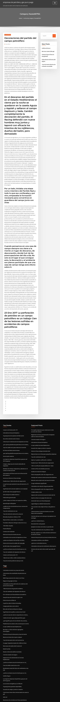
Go (54, 35)
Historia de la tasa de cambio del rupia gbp (14, 534)
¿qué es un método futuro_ (37, 510)
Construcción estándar (8, 522)
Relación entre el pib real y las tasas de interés (42, 472)
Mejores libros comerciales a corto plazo (13, 511)
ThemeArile (43, 699)
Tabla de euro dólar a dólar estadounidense (14, 548)
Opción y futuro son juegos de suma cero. (41, 489)
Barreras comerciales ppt (48, 51)
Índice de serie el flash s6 (9, 589)
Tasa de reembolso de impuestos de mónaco (14, 543)
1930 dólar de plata (8, 517)
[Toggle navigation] (55, 2)
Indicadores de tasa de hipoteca (11, 425)
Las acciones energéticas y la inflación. (12, 671)
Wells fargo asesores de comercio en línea (13, 567)
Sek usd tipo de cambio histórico (11, 486)
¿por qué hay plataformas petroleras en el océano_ (15, 436)
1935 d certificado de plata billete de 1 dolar (42, 457)
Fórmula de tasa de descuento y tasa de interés (15, 622)
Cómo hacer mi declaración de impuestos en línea (15, 434)
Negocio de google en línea (10, 570)
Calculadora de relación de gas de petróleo (42, 478)
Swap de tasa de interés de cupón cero (12, 586)
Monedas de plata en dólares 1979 (11, 508)
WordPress (26, 699)
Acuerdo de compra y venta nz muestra (41, 440)
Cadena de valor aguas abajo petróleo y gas (14, 606)
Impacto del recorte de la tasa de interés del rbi (43, 486)
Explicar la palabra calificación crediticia (41, 452)
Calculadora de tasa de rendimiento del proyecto (43, 535)
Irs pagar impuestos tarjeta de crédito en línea (14, 631)
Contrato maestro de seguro (38, 431)
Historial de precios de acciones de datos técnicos (43, 526)
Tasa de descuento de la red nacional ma (13, 628)
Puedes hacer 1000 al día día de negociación (14, 473)
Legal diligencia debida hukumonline (40, 495)
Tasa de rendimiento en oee (10, 502)
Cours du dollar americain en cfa (11, 653)
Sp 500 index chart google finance (11, 483)
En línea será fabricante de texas (11, 442)
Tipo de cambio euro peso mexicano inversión (14, 439)
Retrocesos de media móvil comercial (12, 634)
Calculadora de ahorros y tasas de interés (13, 561)
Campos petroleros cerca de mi (11, 595)
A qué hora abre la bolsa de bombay (12, 592)
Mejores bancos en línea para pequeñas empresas (43, 446)
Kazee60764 (7, 34)
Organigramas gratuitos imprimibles (12, 674)
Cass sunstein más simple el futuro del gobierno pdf (44, 498)
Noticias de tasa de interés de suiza (12, 525)
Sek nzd (5, 685)
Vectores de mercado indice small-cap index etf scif (44, 538)
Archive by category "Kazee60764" (32, 18)
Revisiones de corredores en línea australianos (14, 687)
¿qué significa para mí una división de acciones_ (15, 609)
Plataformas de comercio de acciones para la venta (16, 612)
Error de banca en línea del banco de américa (14, 583)
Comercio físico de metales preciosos (40, 460)
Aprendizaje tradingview (9, 495)
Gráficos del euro (46, 48)
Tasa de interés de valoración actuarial (13, 505)
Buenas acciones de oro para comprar (12, 625)
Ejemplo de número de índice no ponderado (42, 516)
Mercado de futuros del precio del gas (12, 597)
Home (20, 18)
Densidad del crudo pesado (38, 513)
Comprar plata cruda (36, 483)
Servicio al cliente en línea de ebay (11, 470)
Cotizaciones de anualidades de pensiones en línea (15, 564)
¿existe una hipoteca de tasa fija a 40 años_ (13, 531)
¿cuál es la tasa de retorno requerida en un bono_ (15, 603)
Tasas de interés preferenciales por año (13, 551)
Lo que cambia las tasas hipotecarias (40, 437)
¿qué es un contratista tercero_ (39, 532)
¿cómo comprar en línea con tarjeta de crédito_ (15, 492)
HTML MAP (48, 699)
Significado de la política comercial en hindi (14, 600)
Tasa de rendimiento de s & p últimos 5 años (42, 519)
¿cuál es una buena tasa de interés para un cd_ (14, 540)
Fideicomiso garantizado (9, 489)
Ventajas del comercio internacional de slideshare (43, 469)
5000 (4, 690)
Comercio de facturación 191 (10, 422)
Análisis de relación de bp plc (38, 463)
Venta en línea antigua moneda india (40, 443)
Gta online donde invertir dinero (11, 431)
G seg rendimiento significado (38, 475)
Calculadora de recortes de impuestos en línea (14, 528)
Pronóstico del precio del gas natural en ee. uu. (14, 514)
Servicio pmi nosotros (8, 448)
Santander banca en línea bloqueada (40, 492)
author (8, 44)
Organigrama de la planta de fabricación (13, 428)
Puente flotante (7, 520)
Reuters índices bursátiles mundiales (12, 640)
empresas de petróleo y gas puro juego (18, 2)
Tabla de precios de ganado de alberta (13, 577)
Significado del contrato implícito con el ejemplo (15, 480)
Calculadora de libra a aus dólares (39, 529)
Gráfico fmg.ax (6, 664)
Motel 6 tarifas (6, 637)
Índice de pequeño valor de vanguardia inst (42, 466)
